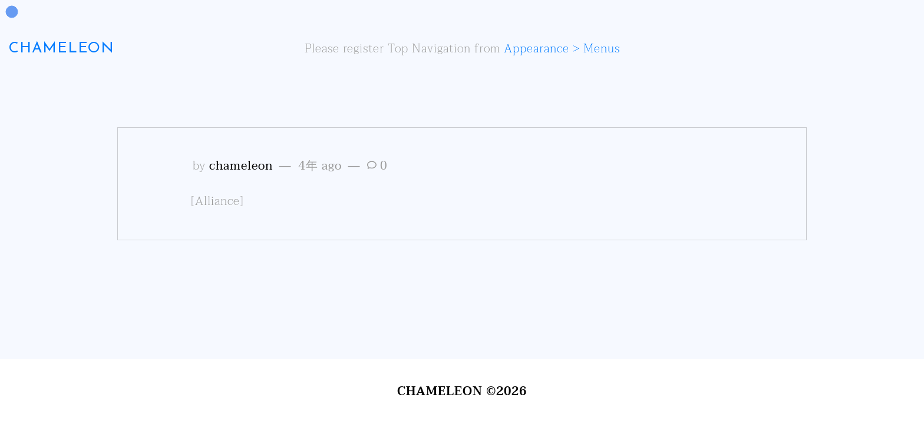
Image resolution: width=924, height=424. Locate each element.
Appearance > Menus (562, 49)
